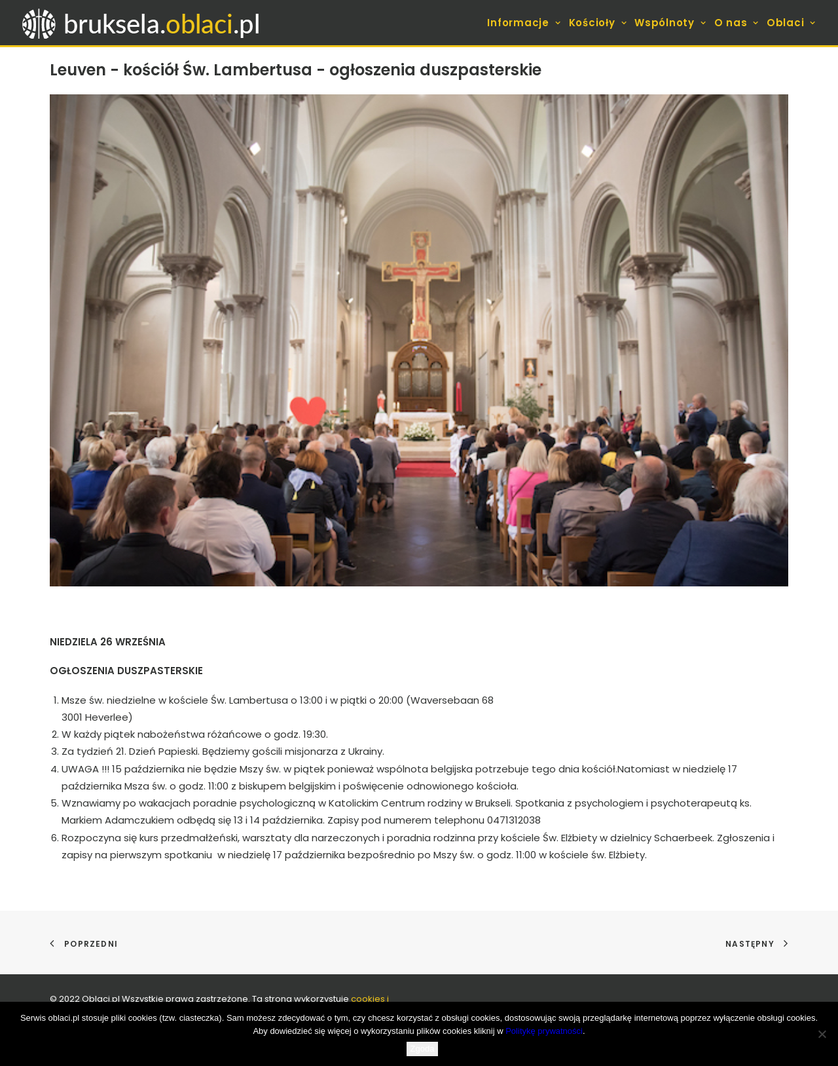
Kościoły (598, 22)
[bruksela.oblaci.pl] (142, 23)
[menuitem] (525, 22)
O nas (736, 22)
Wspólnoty (670, 22)
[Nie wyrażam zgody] (821, 1033)
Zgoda (422, 1049)
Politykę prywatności (544, 1031)
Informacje (523, 22)
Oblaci (791, 22)
